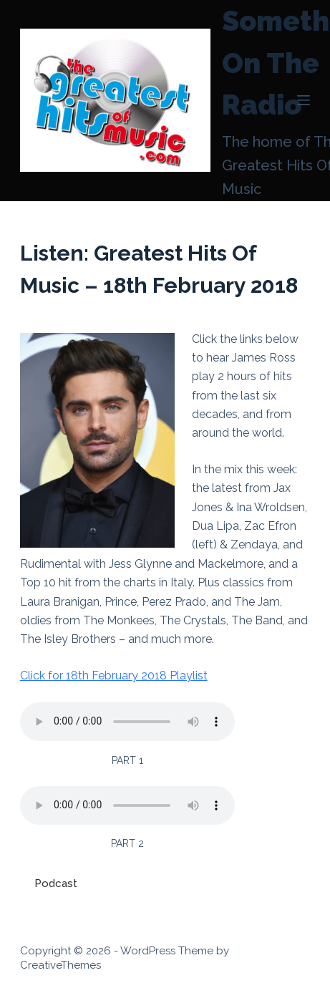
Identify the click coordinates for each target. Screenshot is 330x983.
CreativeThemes (60, 965)
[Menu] (303, 100)
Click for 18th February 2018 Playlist (114, 675)
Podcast (55, 883)
